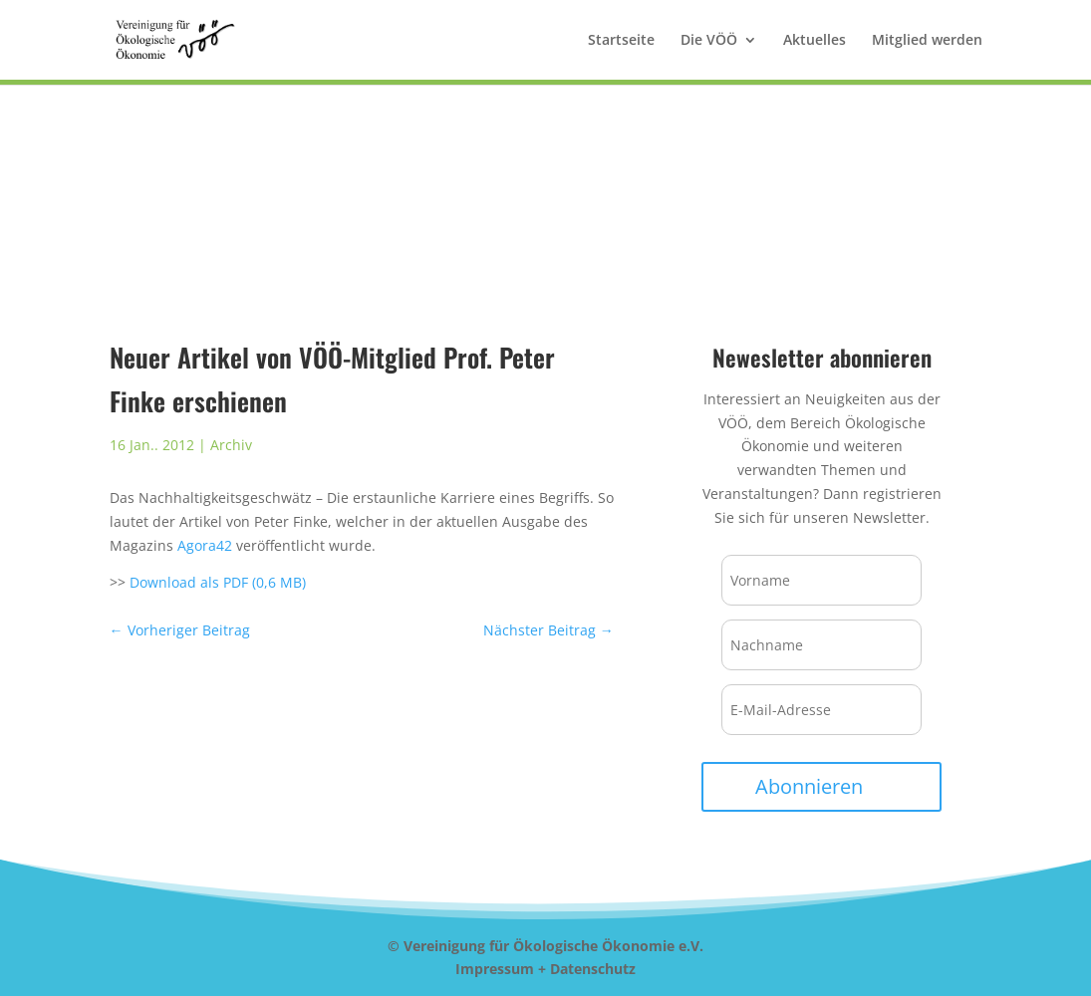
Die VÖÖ (709, 41)
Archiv (231, 444)
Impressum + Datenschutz (545, 968)
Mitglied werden (927, 41)
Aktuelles (814, 41)
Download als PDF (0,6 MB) (216, 582)
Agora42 (204, 545)
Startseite (621, 41)
